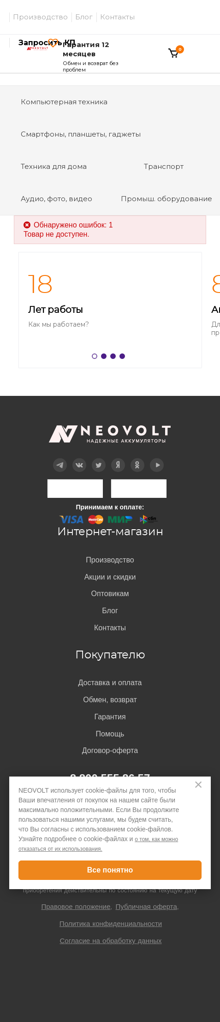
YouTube (157, 458)
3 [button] (114, 358)
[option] (110, 310)
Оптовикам (110, 594)
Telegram (59, 458)
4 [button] (124, 358)
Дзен (117, 458)
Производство (40, 16)
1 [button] (96, 358)
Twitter (98, 458)
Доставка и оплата (110, 683)
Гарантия (109, 717)
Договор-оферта (110, 750)
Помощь (110, 734)
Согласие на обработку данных (110, 940)
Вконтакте (79, 458)
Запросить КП (46, 42)
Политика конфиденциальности (110, 923)
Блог (84, 16)
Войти (138, 44)
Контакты (117, 16)
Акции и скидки (110, 577)
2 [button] (105, 358)
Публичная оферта (146, 906)
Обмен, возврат (110, 700)
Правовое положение (75, 906)
